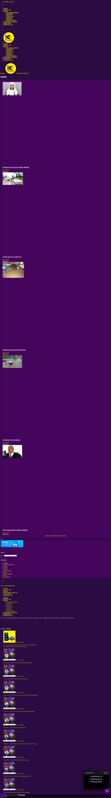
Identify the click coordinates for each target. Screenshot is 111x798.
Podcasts (7, 23)
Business (10, 14)
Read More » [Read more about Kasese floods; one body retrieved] (6, 354)
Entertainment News (8, 564)
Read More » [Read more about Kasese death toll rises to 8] (6, 261)
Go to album (6, 628)
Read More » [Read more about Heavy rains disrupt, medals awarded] (6, 534)
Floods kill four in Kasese (11, 440)
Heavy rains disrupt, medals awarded (15, 530)
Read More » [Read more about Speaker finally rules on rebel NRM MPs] (6, 171)
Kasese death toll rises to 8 (12, 257)
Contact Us (8, 24)
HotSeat (9, 19)
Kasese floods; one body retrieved (14, 350)
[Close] (107, 773)
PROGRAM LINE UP (10, 22)
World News (11, 20)
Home (5, 8)
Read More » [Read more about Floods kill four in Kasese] (6, 444)
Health (9, 15)
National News (12, 12)
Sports (9, 18)
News (5, 11)
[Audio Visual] (107, 790)
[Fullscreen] (104, 773)
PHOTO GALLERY (7, 574)
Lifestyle (10, 16)
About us (7, 10)
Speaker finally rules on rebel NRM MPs (16, 167)
